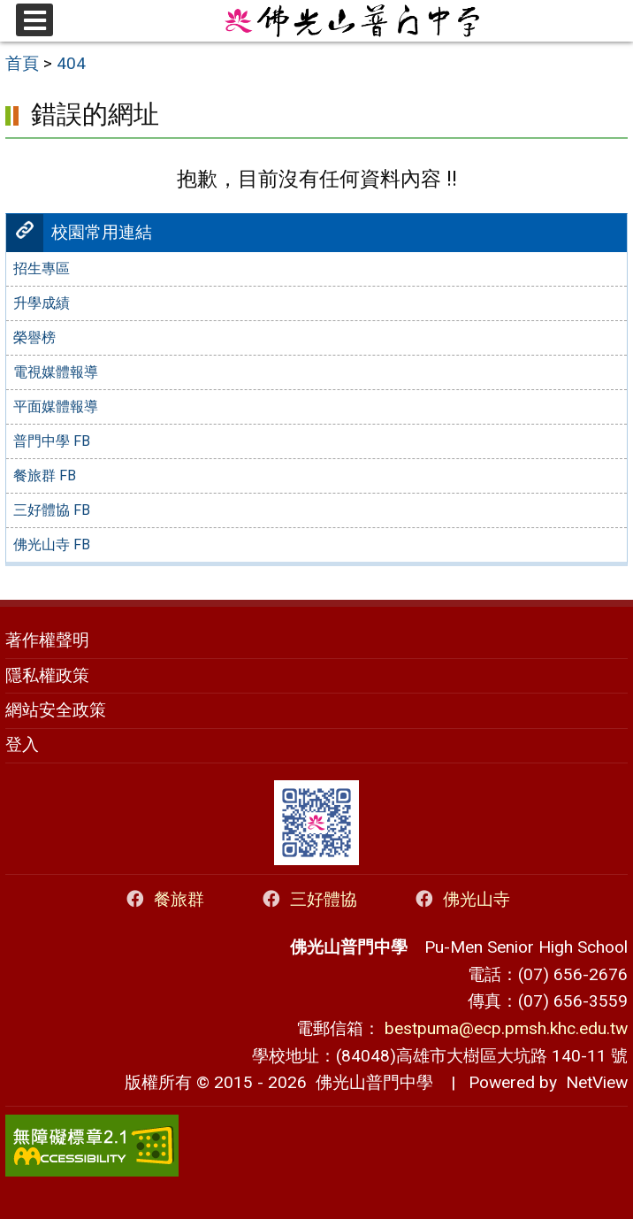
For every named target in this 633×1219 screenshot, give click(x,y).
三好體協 (308, 899)
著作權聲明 (47, 640)
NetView (597, 1082)
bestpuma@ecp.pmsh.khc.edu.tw (506, 1028)
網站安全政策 (55, 710)
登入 (22, 744)
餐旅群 (163, 899)
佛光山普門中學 (370, 1082)
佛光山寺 (461, 899)
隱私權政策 (47, 675)
